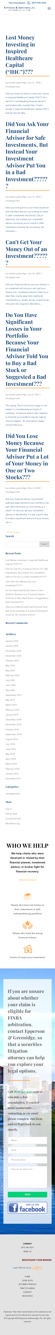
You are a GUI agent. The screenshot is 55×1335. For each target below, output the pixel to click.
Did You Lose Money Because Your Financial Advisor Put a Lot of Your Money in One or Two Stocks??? (27, 456)
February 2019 (13, 710)
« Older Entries (13, 532)
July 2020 (10, 680)
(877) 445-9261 (23, 1092)
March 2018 (11, 763)
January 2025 (12, 646)
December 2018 (13, 719)
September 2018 (14, 734)
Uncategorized (13, 86)
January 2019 (12, 714)
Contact (27, 1292)
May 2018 (10, 754)
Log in (9, 809)
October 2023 (12, 660)
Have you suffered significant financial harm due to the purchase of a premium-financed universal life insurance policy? (27, 611)
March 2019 (11, 704)
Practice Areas (27, 1288)
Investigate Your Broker (37, 1260)
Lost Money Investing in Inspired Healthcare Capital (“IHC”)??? (20, 54)
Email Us (27, 1251)
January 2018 (12, 773)
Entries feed (11, 813)
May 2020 (10, 690)
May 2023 (10, 665)
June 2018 (11, 749)
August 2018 (12, 739)
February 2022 (13, 675)
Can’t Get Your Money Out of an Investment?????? (26, 252)
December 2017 (13, 778)
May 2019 (10, 700)
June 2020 (11, 685)
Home (27, 1276)
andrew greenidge (17, 82)
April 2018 (11, 759)
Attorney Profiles (27, 1284)
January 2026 (12, 641)
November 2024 (13, 655)
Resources (27, 1296)
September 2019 (14, 695)
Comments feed (13, 818)
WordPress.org (13, 823)
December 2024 (13, 651)
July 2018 (10, 744)
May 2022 (10, 670)
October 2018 (12, 729)
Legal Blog (27, 1280)
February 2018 (13, 768)
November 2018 (13, 724)
